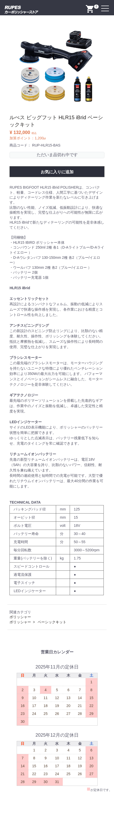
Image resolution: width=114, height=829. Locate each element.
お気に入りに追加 (57, 172)
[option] (56, 67)
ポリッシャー (20, 617)
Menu (105, 5)
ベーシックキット (52, 622)
